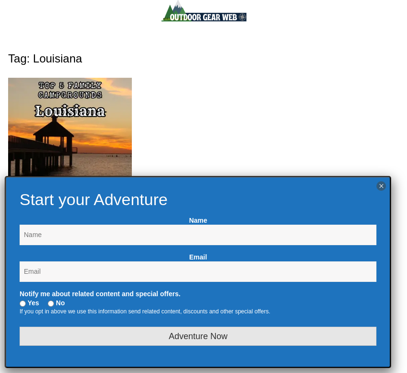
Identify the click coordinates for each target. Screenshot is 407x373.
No (56, 303)
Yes (29, 303)
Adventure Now (198, 336)
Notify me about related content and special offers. (100, 294)
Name (198, 220)
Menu (25, 38)
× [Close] (381, 186)
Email (198, 257)
